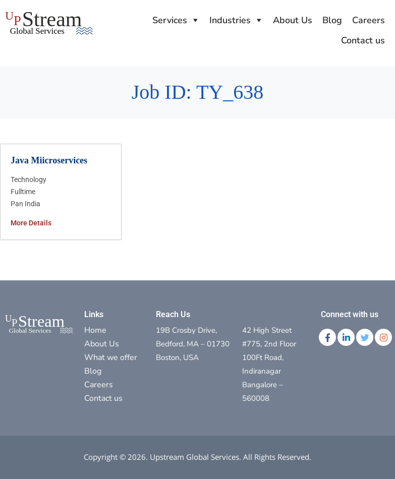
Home (95, 330)
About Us (292, 20)
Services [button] (169, 20)
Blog (332, 20)
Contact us (363, 40)
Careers (368, 20)
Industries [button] (230, 20)
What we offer (110, 357)
